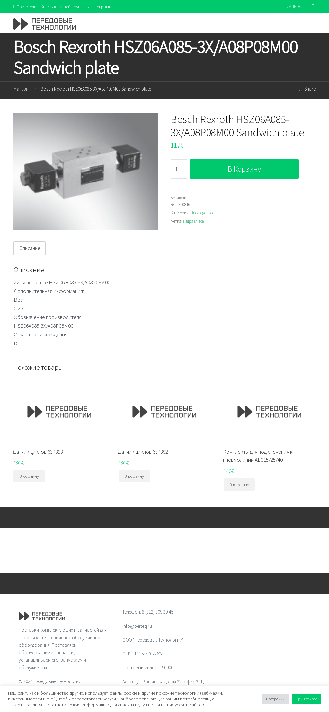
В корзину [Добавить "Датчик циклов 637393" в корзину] (29, 476)
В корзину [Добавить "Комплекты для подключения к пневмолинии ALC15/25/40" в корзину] (239, 484)
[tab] (29, 248)
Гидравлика (193, 221)
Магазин (22, 89)
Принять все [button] (306, 699)
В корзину (244, 169)
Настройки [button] (275, 699)
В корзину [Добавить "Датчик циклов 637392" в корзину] (134, 476)
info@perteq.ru (137, 626)
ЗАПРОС (294, 6)
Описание (29, 248)
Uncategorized (203, 213)
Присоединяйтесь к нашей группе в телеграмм (62, 7)
